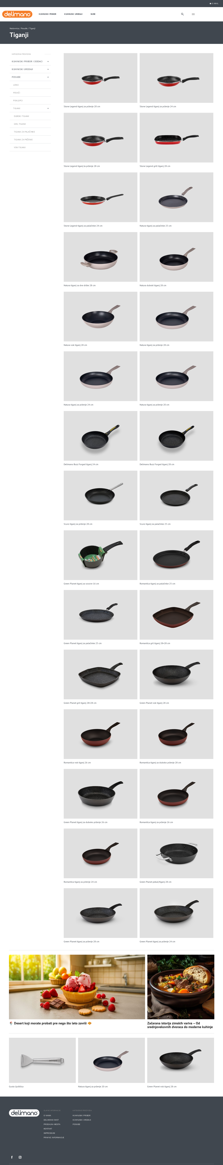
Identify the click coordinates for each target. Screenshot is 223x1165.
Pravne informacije (54, 1137)
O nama (47, 1115)
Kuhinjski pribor (81, 1115)
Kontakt (48, 1129)
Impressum (49, 1133)
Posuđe (76, 1124)
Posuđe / (25, 28)
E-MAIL (214, 3)
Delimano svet (51, 1120)
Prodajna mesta (52, 1124)
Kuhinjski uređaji (82, 1120)
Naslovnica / (15, 28)
